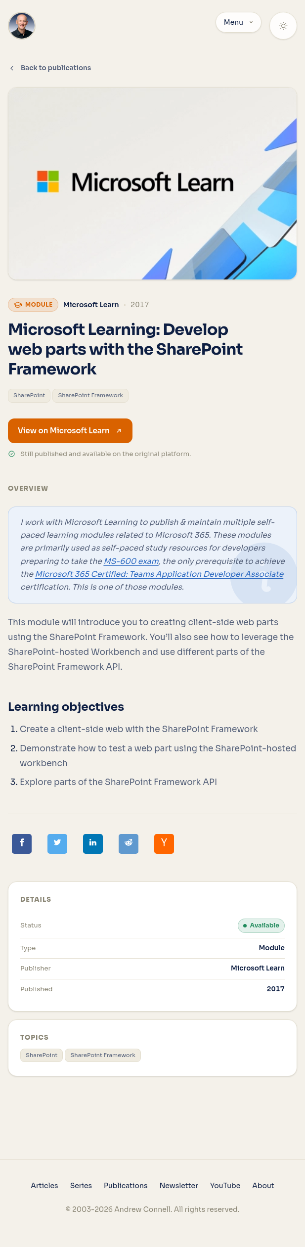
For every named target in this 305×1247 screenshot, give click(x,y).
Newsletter (178, 1185)
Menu (238, 22)
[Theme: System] (283, 26)
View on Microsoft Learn (70, 430)
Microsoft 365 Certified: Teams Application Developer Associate (159, 574)
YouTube (225, 1185)
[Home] (22, 26)
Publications (125, 1185)
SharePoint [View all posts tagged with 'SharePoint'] (29, 395)
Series (81, 1185)
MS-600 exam (130, 561)
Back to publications (49, 68)
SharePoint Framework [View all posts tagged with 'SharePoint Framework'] (90, 395)
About (263, 1185)
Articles (44, 1185)
